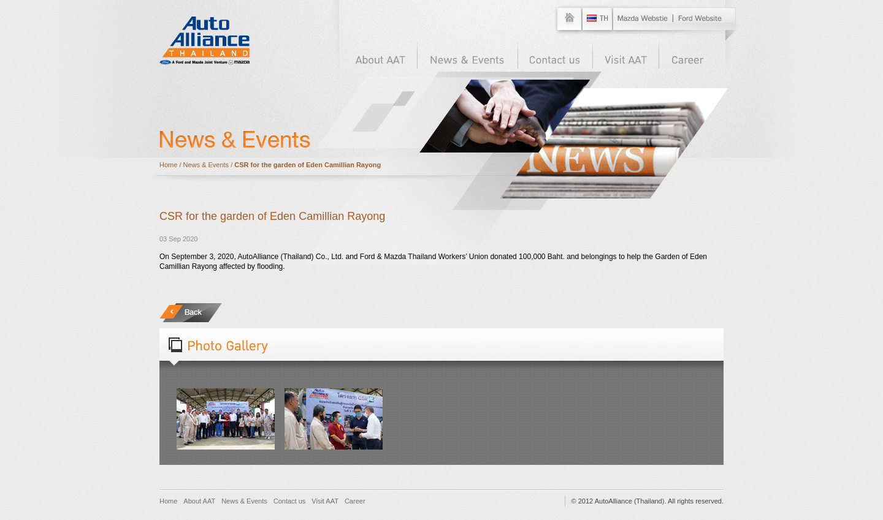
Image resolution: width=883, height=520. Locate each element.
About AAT (199, 501)
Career (355, 501)
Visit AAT (325, 501)
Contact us (289, 501)
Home (168, 164)
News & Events (206, 164)
